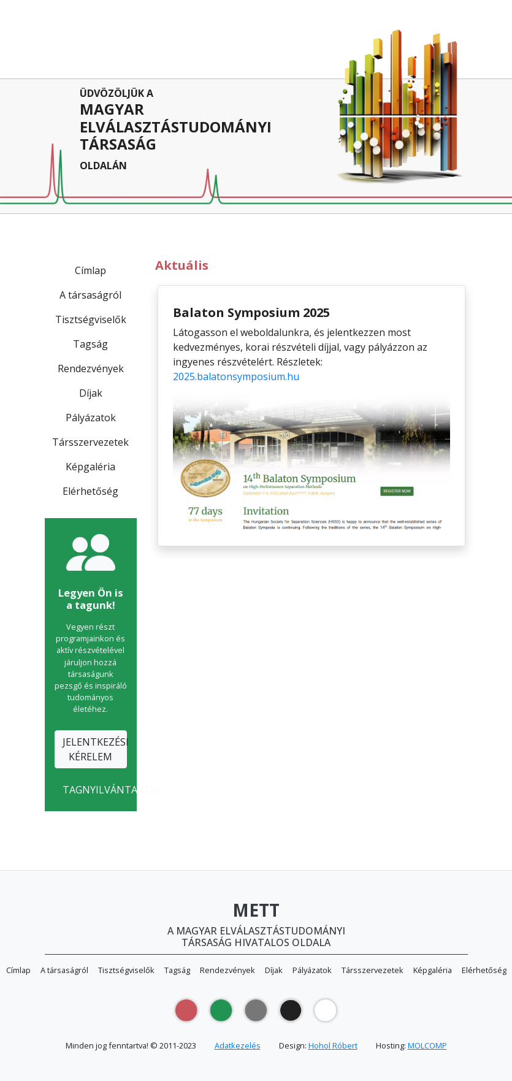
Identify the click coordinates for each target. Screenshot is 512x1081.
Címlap (90, 270)
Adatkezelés (238, 1045)
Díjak (90, 393)
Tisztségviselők (90, 319)
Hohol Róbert (332, 1045)
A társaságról (90, 295)
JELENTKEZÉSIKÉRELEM (95, 749)
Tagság (90, 344)
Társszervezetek (90, 442)
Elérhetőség (90, 491)
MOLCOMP (427, 1045)
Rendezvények (91, 368)
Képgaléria (90, 466)
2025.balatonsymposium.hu (236, 376)
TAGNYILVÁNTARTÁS (95, 789)
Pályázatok (91, 417)
